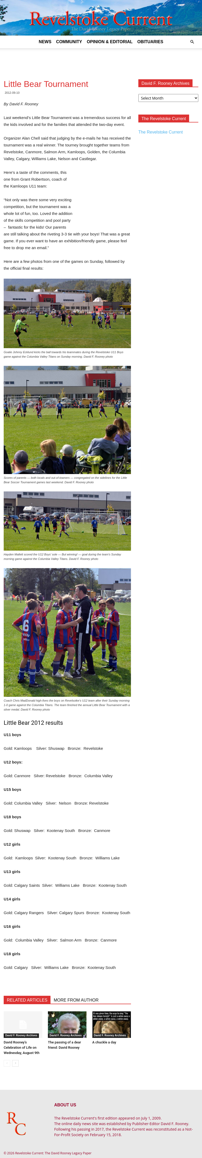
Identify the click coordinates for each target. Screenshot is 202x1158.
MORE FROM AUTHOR (76, 1000)
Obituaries (150, 42)
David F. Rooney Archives (21, 1035)
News (45, 42)
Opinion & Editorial (110, 42)
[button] (192, 42)
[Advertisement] (101, 60)
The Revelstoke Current (160, 132)
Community (69, 42)
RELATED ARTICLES (27, 1000)
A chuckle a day (104, 1042)
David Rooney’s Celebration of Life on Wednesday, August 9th (21, 1047)
